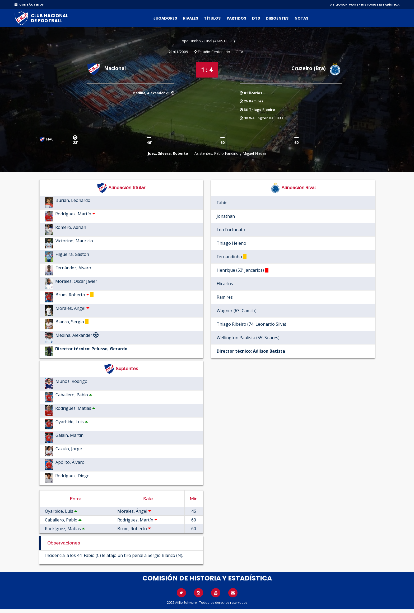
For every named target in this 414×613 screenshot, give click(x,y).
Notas (301, 18)
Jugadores (165, 18)
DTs (256, 18)
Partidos (236, 18)
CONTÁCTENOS (29, 4)
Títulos (212, 18)
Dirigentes (277, 18)
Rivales (190, 18)
